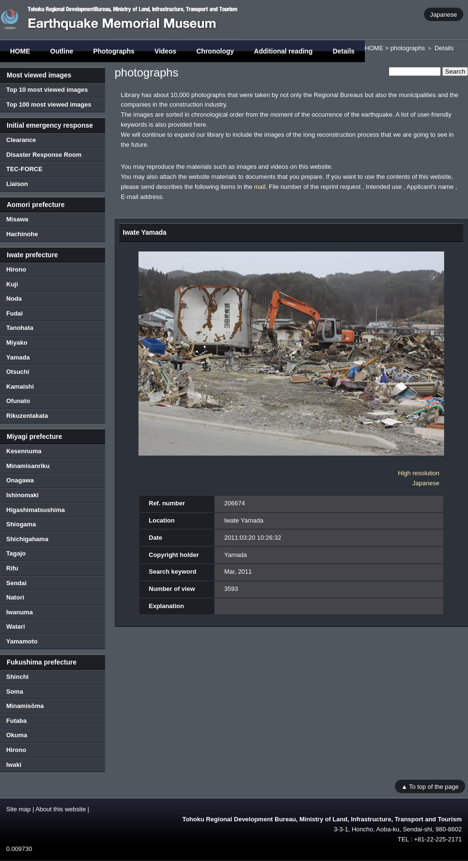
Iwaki (13, 764)
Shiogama (21, 524)
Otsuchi (17, 371)
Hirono (16, 269)
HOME (20, 51)
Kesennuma (24, 451)
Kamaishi (20, 386)
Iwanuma (19, 612)
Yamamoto (22, 641)
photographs (407, 48)
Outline (61, 51)
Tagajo (16, 553)
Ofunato (18, 400)
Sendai (16, 583)
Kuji (12, 284)
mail (260, 186)
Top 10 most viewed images (47, 89)
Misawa (17, 219)
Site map (18, 809)
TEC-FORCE (24, 169)
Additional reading (283, 51)
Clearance (21, 139)
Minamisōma (25, 705)
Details (344, 51)
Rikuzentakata (27, 415)
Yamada (18, 357)
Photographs (113, 51)
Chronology (215, 51)
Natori (15, 597)
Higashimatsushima (35, 509)
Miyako (16, 342)
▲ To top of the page (429, 786)
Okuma (16, 735)
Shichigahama (27, 539)
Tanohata (19, 327)
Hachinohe (22, 234)
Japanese (443, 14)
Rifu (12, 568)
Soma (14, 691)
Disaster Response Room (44, 154)
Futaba (16, 720)
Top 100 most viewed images (48, 104)
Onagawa (20, 480)
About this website (60, 809)
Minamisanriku (28, 465)
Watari (15, 626)
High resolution (418, 473)
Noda (14, 298)
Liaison (17, 183)
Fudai (14, 313)
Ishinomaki (22, 495)
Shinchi (17, 676)
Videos (166, 51)
